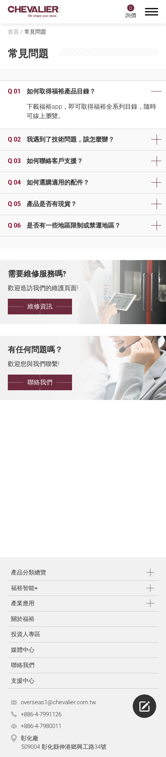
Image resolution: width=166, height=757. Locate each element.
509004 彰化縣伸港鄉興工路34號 (63, 746)
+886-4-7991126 (41, 714)
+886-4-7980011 (41, 726)
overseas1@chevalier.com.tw (58, 702)
